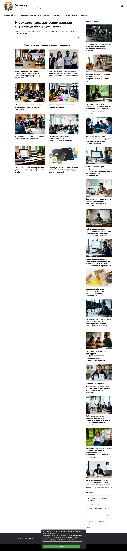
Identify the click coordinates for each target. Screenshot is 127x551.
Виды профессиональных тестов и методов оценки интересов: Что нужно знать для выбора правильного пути (99, 483)
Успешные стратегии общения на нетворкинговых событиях (29, 137)
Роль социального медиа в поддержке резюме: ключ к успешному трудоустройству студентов (27, 74)
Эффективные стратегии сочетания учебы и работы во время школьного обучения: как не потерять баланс (98, 232)
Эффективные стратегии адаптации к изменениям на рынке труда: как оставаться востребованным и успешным (98, 262)
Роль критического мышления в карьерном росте (63, 106)
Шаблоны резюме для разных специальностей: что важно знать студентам (29, 107)
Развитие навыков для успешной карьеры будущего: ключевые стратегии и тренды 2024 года (98, 140)
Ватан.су (21, 5)
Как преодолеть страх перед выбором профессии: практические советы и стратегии (98, 202)
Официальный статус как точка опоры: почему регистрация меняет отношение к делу (96, 292)
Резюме (75, 15)
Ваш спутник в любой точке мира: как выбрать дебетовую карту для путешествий (63, 170)
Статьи (84, 15)
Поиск (67, 15)
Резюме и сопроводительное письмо (98, 523)
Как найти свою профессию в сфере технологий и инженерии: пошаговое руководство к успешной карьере (98, 323)
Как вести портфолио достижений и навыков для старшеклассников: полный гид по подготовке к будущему (98, 388)
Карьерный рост (10, 15)
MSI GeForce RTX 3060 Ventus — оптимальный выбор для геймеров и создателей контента (98, 47)
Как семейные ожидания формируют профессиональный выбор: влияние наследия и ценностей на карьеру (97, 356)
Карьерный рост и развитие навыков (97, 499)
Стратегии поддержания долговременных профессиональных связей (60, 138)
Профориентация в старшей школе (97, 517)
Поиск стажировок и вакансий (98, 512)
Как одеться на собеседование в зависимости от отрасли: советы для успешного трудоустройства (63, 73)
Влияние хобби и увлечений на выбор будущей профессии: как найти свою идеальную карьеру (98, 77)
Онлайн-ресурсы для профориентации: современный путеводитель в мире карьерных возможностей (99, 171)
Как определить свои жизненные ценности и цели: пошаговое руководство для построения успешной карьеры (98, 108)
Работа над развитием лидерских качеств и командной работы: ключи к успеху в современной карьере (98, 420)
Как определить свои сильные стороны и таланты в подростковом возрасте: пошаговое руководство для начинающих (99, 452)
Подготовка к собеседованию (50, 15)
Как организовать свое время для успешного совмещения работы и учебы (29, 170)
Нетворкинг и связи (28, 15)
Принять (61, 546)
